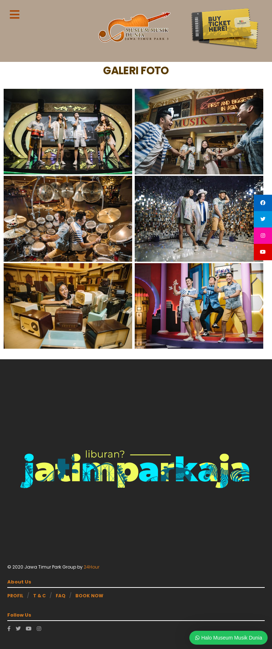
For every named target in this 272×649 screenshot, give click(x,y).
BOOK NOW (89, 596)
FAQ (61, 596)
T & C (39, 596)
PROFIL (15, 596)
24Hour (91, 567)
